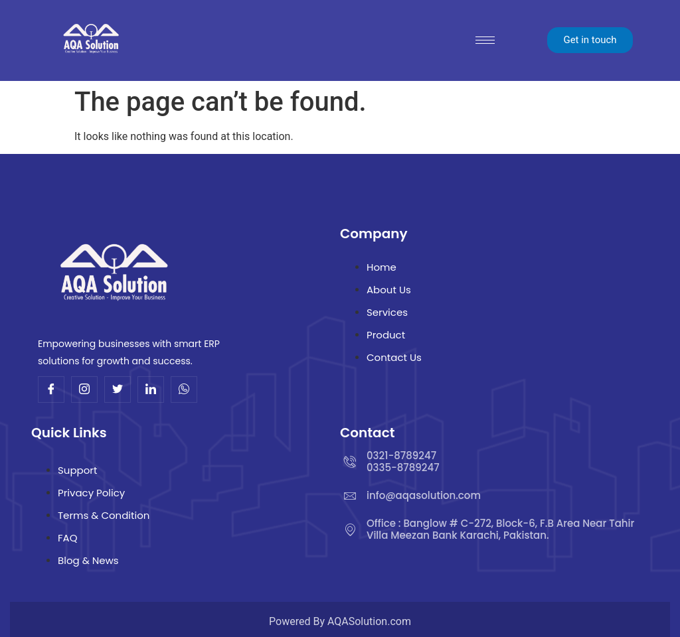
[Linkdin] (150, 389)
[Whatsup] (184, 389)
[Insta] (84, 389)
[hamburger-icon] (485, 40)
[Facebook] (51, 389)
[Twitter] (117, 389)
